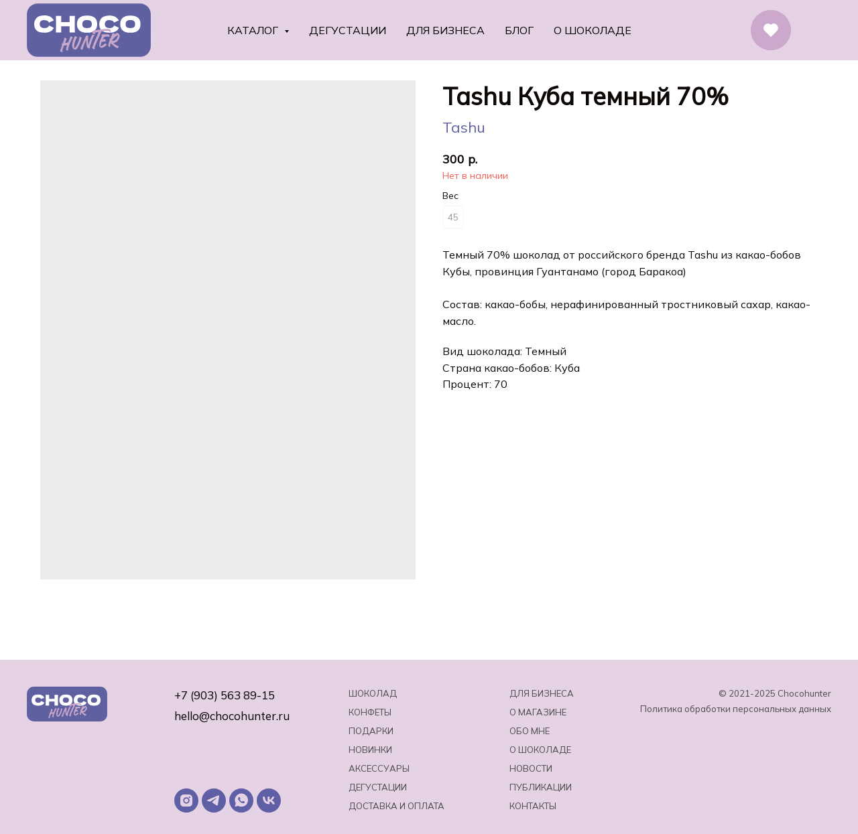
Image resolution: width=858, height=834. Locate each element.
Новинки (370, 749)
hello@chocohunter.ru (232, 716)
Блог (519, 30)
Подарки (371, 730)
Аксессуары (379, 768)
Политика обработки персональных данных (735, 708)
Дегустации (347, 30)
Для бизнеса (445, 30)
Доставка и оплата (396, 806)
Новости (530, 768)
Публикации (540, 787)
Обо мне (529, 730)
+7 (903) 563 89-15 (224, 695)
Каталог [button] (254, 30)
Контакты (532, 806)
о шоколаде (540, 749)
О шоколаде (592, 30)
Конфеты (370, 712)
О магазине (537, 712)
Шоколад (373, 693)
